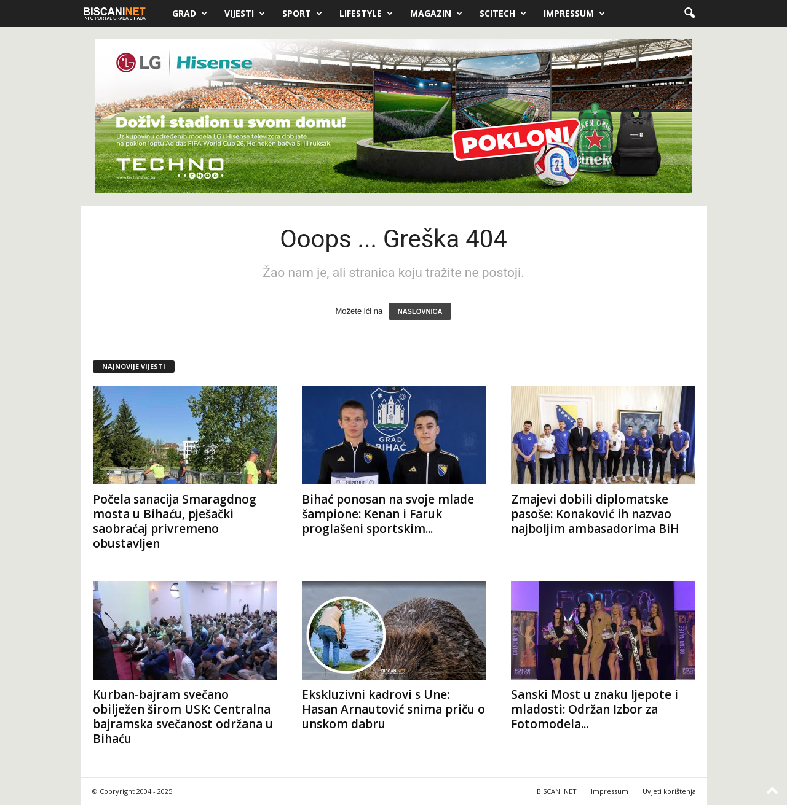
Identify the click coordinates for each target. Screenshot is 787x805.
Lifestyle (366, 13)
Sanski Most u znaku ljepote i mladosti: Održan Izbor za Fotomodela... (594, 709)
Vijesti (244, 13)
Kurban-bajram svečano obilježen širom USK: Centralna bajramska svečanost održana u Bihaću (183, 716)
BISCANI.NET (557, 791)
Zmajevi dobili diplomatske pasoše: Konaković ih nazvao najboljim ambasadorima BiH (595, 514)
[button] (689, 13)
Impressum (574, 13)
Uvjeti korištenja (669, 791)
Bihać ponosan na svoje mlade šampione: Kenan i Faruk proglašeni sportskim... (388, 514)
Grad (189, 13)
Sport (302, 13)
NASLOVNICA (420, 311)
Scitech (503, 13)
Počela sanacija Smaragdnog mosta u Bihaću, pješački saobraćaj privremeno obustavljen (174, 521)
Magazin (436, 13)
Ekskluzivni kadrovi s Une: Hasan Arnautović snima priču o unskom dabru (393, 709)
